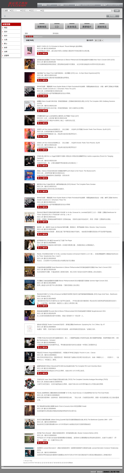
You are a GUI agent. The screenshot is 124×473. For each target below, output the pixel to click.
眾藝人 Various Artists (44, 171)
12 (42, 463)
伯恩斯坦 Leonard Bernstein (46, 448)
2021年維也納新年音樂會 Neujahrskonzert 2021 (90, 311)
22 (63, 463)
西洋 (5, 32)
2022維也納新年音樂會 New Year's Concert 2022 (95, 267)
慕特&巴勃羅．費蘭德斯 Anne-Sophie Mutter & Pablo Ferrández (57, 86)
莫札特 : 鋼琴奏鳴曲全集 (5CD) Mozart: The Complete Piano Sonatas (73, 184)
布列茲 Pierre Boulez (43, 433)
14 (46, 463)
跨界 (5, 48)
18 (54, 463)
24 (67, 463)
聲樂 (26, 33)
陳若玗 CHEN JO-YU (44, 46)
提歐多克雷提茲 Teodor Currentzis (48, 324)
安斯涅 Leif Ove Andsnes (45, 129)
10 (38, 463)
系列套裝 (55, 33)
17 (52, 463)
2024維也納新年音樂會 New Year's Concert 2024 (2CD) (97, 60)
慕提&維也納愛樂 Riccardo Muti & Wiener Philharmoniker (55, 311)
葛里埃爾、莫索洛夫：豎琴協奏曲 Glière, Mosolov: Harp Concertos (84, 227)
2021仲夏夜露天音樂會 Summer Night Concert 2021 (91, 281)
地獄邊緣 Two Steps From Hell (47, 73)
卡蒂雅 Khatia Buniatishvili (45, 338)
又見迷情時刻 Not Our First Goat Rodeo (96, 393)
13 (44, 463)
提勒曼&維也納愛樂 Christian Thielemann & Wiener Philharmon (57, 60)
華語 (5, 28)
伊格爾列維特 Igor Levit (44, 116)
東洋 (5, 36)
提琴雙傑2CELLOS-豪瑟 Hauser (47, 240)
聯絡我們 (93, 472)
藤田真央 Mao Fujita (43, 184)
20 (58, 463)
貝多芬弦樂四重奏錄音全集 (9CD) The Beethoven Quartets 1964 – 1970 (89, 419)
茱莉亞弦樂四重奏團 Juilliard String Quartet (51, 419)
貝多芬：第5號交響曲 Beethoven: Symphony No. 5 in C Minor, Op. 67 (82, 324)
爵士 (5, 44)
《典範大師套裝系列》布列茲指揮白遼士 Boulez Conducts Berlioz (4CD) (74, 433)
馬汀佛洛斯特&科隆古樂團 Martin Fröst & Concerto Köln (55, 406)
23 (65, 463)
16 (50, 463)
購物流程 (99, 472)
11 (40, 463)
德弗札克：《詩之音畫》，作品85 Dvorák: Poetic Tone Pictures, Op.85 (77, 143)
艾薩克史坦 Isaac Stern (44, 379)
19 (56, 463)
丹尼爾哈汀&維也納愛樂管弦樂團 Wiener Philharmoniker (55, 281)
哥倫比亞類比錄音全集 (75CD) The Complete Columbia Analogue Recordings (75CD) (80, 379)
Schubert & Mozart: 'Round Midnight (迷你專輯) (67, 46)
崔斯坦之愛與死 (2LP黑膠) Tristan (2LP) (66, 116)
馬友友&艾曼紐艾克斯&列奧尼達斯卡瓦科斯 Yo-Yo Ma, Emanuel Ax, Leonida (61, 212)
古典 (5, 40)
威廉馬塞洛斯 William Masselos (47, 366)
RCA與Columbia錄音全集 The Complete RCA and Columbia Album (79, 366)
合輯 (5, 52)
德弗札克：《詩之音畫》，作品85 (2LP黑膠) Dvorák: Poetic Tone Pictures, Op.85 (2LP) (82, 129)
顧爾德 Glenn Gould (43, 101)
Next (71, 463)
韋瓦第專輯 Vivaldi (80, 406)
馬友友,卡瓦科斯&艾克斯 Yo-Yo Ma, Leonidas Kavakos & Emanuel (58, 254)
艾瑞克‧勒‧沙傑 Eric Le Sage (46, 156)
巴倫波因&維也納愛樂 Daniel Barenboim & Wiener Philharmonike (58, 267)
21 (61, 463)
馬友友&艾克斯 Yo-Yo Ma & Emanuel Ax (50, 294)
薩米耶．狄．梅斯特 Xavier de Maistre (49, 227)
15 (48, 463)
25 (69, 463)
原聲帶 (6, 55)
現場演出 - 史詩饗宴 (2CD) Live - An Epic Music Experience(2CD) (79, 73)
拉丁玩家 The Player (65, 240)
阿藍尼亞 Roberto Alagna (45, 353)
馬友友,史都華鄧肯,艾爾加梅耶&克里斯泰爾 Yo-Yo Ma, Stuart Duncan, (59, 393)
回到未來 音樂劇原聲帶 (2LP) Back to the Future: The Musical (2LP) (74, 171)
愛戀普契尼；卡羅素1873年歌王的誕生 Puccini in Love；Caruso (74, 353)
